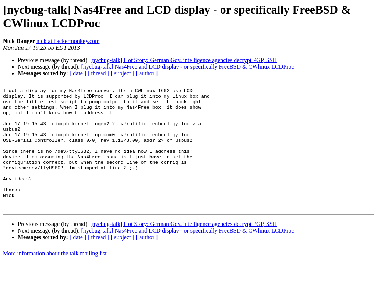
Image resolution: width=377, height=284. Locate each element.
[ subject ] (122, 73)
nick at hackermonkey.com (68, 41)
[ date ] (78, 73)
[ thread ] (98, 73)
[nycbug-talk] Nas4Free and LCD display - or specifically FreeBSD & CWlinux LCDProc (187, 67)
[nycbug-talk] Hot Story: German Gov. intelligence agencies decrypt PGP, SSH (183, 60)
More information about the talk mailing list (55, 277)
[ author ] (147, 73)
